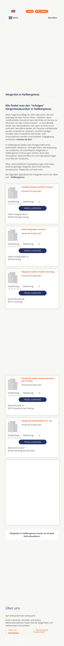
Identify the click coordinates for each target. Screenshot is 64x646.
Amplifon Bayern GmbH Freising (37, 187)
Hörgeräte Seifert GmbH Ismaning (37, 271)
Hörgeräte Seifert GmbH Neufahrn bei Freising (38, 379)
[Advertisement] (32, 56)
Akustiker (52, 17)
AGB (28, 642)
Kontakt (9, 642)
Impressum (19, 642)
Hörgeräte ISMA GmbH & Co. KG (36, 420)
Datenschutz (37, 642)
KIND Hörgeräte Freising (33, 229)
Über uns (12, 630)
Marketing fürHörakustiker (40, 631)
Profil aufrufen (32, 208)
